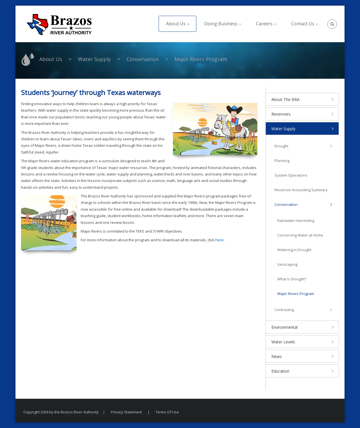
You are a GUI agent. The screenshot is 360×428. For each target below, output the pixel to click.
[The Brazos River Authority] (59, 23)
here (219, 239)
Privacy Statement (126, 412)
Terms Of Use (167, 412)
